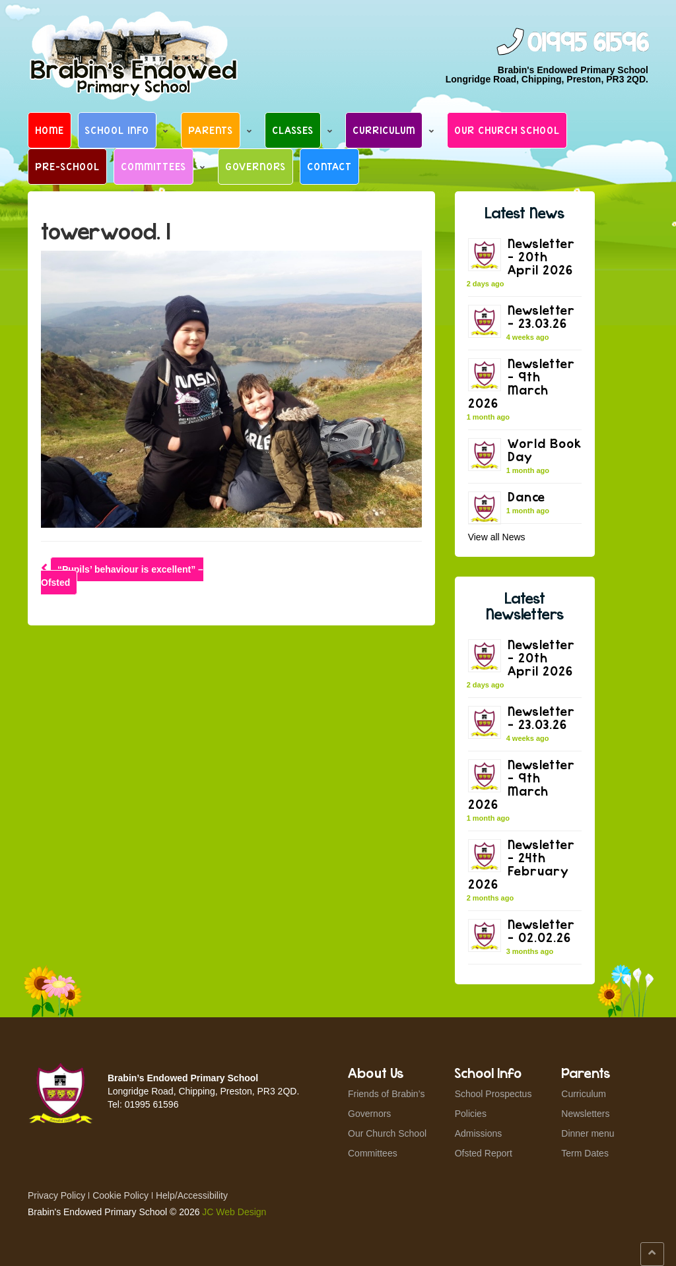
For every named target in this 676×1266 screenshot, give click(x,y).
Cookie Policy (120, 1195)
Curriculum (384, 130)
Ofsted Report (483, 1153)
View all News (496, 537)
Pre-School (67, 166)
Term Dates (585, 1153)
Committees (153, 166)
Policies (471, 1113)
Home (49, 130)
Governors (255, 166)
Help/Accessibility (192, 1195)
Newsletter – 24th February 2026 (521, 864)
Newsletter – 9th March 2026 (521, 383)
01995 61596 (587, 43)
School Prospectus (493, 1094)
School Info (117, 130)
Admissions (478, 1133)
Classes (293, 130)
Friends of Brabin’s (386, 1094)
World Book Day (545, 449)
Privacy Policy (56, 1195)
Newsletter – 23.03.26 (541, 316)
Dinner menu (587, 1133)
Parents (210, 130)
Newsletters (585, 1113)
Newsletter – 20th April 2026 (541, 256)
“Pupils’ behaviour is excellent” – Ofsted (122, 576)
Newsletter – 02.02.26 (541, 930)
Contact (329, 166)
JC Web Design (234, 1212)
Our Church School (507, 130)
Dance (526, 496)
